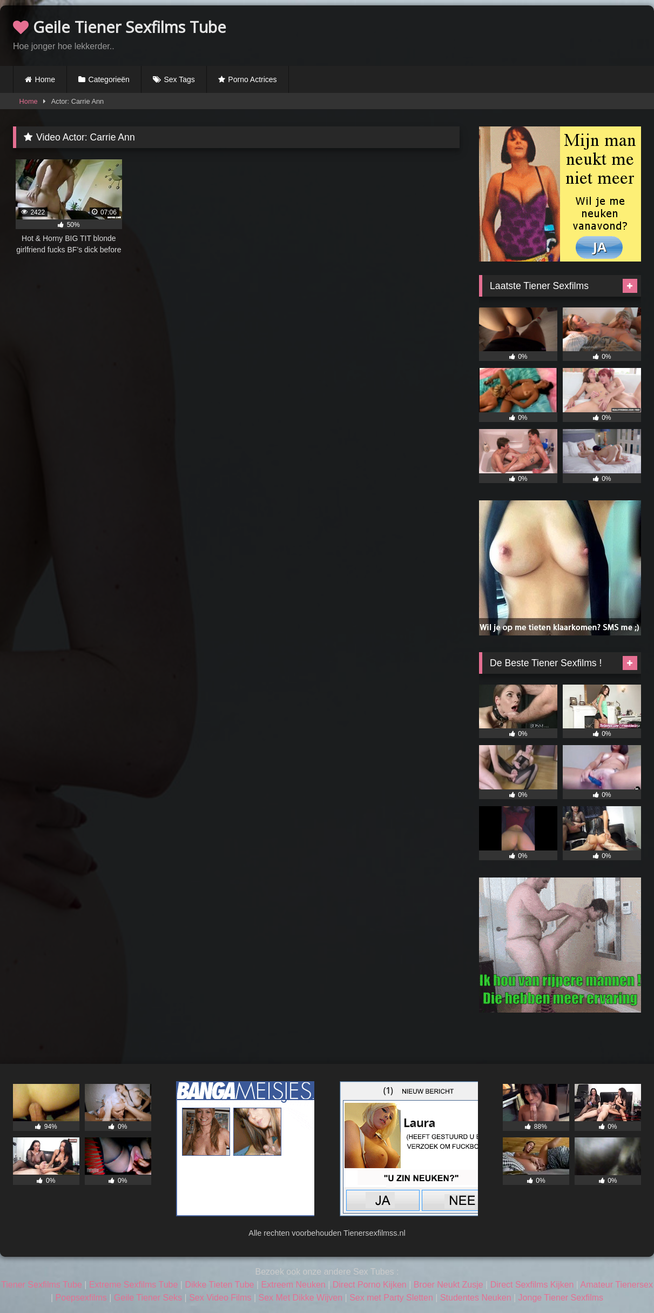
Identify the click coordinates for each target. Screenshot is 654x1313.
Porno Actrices (252, 79)
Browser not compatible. (514, 34)
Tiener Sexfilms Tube (41, 1284)
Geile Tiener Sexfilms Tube (119, 26)
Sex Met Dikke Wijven (300, 1297)
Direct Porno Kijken (370, 1284)
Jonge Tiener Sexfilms (560, 1297)
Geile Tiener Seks (148, 1297)
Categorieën (109, 79)
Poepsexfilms (81, 1297)
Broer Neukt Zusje (448, 1284)
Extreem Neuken (293, 1284)
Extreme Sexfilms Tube (133, 1284)
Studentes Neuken (475, 1297)
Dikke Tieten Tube (219, 1284)
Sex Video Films (220, 1297)
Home (45, 79)
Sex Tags (179, 79)
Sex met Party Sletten (391, 1297)
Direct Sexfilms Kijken (532, 1284)
